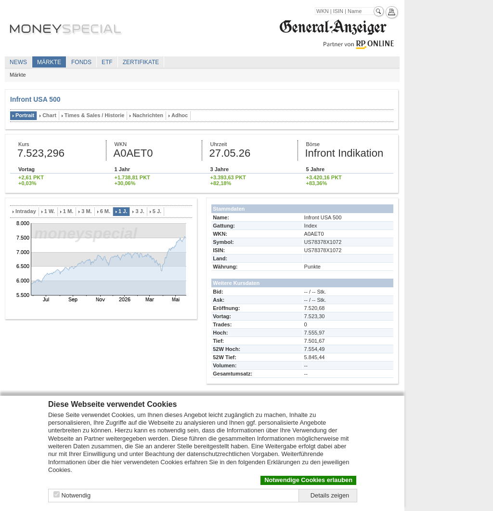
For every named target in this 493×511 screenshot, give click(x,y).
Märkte (49, 62)
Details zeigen (330, 495)
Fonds (81, 62)
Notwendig (76, 495)
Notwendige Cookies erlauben (308, 480)
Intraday (25, 211)
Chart (49, 115)
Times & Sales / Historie (95, 115)
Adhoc (179, 115)
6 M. (105, 211)
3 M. (86, 211)
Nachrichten (147, 115)
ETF (107, 62)
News (18, 62)
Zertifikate (141, 62)
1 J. (122, 211)
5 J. (157, 211)
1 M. (68, 211)
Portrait (24, 115)
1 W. (49, 211)
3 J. (139, 211)
